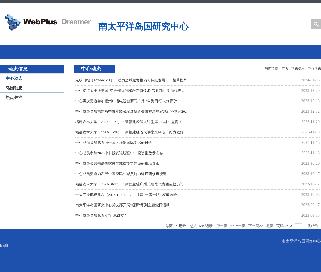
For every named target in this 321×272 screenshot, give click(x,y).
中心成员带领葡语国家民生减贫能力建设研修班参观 (117, 163)
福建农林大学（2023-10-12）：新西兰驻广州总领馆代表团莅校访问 (129, 184)
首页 (285, 69)
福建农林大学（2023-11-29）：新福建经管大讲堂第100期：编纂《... (129, 122)
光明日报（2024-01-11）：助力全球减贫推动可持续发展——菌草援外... (132, 80)
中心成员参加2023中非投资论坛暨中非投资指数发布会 (119, 153)
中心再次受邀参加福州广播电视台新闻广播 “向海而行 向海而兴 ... (128, 101)
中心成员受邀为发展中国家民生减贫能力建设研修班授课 (121, 174)
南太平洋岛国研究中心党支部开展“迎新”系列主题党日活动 (122, 205)
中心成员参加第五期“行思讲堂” (100, 215)
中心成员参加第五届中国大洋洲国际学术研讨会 (113, 142)
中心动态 (314, 69)
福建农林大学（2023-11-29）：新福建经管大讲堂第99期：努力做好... (130, 132)
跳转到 (314, 226)
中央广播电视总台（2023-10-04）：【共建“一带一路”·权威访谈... (127, 194)
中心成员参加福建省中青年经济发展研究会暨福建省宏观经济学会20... (131, 111)
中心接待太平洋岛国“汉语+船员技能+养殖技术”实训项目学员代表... (129, 91)
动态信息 (298, 69)
